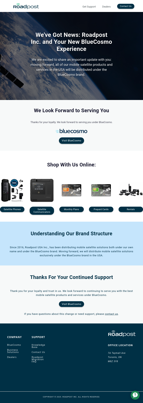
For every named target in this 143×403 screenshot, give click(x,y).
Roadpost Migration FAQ (38, 359)
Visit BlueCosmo (71, 140)
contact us (111, 313)
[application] (135, 395)
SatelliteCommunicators (42, 210)
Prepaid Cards (101, 209)
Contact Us (126, 6)
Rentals (131, 209)
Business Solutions (13, 351)
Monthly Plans (71, 209)
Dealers (106, 6)
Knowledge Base (38, 346)
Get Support (89, 6)
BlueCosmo (14, 345)
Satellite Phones (12, 209)
